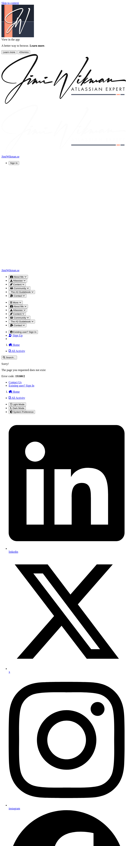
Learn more (9, 52)
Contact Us (15, 382)
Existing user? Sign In (21, 385)
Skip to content (10, 3)
